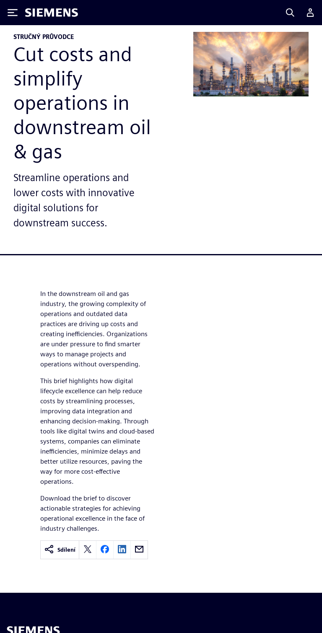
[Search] (290, 12)
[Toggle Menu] (12, 12)
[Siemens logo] (51, 12)
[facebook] (104, 550)
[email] (139, 550)
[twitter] (87, 550)
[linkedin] (122, 550)
